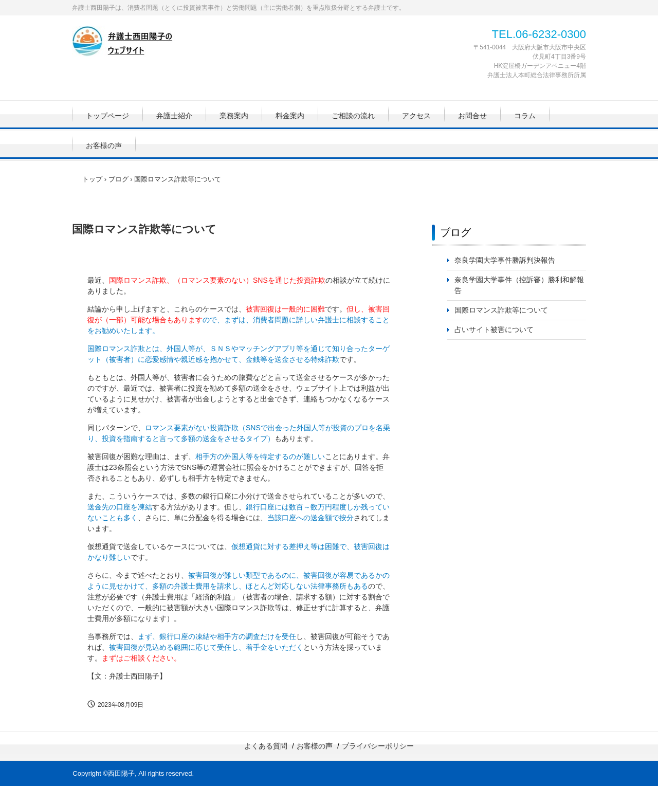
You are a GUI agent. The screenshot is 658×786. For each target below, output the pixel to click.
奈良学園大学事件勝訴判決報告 (504, 260)
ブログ (118, 179)
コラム (525, 116)
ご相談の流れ (353, 116)
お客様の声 (104, 145)
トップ (92, 179)
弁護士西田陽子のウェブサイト (141, 43)
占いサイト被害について (494, 329)
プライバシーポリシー (378, 746)
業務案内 (234, 116)
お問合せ (472, 116)
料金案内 (290, 116)
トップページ (107, 116)
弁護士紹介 (174, 116)
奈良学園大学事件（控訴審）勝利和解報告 (519, 285)
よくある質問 (265, 746)
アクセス (416, 116)
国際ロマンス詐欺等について (501, 310)
